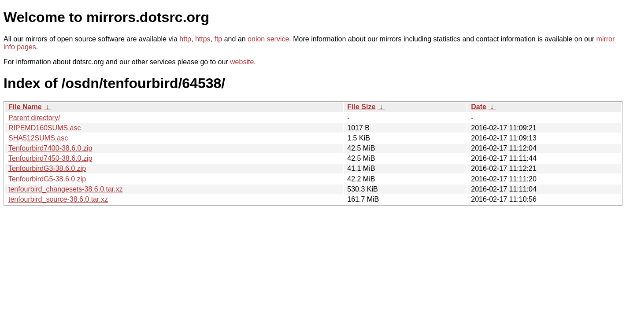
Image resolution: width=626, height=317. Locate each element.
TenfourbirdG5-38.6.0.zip (47, 179)
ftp (218, 39)
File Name (25, 107)
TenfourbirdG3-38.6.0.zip (47, 168)
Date (478, 107)
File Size (361, 107)
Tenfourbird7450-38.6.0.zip (50, 158)
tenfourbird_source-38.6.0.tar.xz (58, 199)
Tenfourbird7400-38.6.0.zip (50, 148)
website (242, 62)
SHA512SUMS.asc (38, 138)
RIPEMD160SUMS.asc (44, 128)
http (185, 39)
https (203, 39)
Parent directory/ (34, 118)
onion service (268, 39)
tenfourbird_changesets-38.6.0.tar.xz (65, 189)
